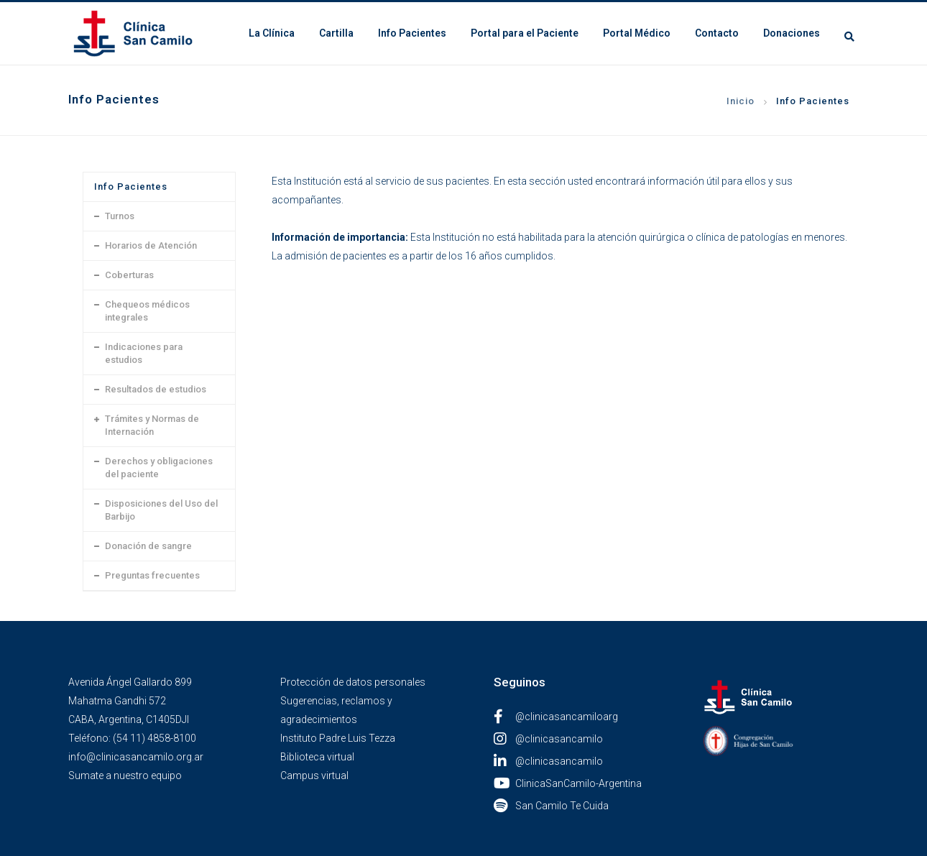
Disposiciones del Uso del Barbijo (161, 510)
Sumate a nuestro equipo (125, 775)
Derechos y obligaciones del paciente (159, 467)
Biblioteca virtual (317, 757)
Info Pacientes (812, 101)
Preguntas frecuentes (152, 575)
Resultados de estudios (155, 389)
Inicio (741, 101)
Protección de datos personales (352, 682)
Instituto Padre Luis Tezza (337, 738)
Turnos (119, 216)
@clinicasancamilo (548, 739)
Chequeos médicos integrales (147, 311)
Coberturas (129, 275)
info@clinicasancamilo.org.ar (135, 757)
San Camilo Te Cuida (551, 806)
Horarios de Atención (151, 245)
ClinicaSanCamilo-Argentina (568, 783)
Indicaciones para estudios (144, 353)
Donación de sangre (148, 545)
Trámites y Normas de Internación (152, 425)
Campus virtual (314, 775)
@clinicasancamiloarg (556, 716)
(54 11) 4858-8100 (154, 738)
